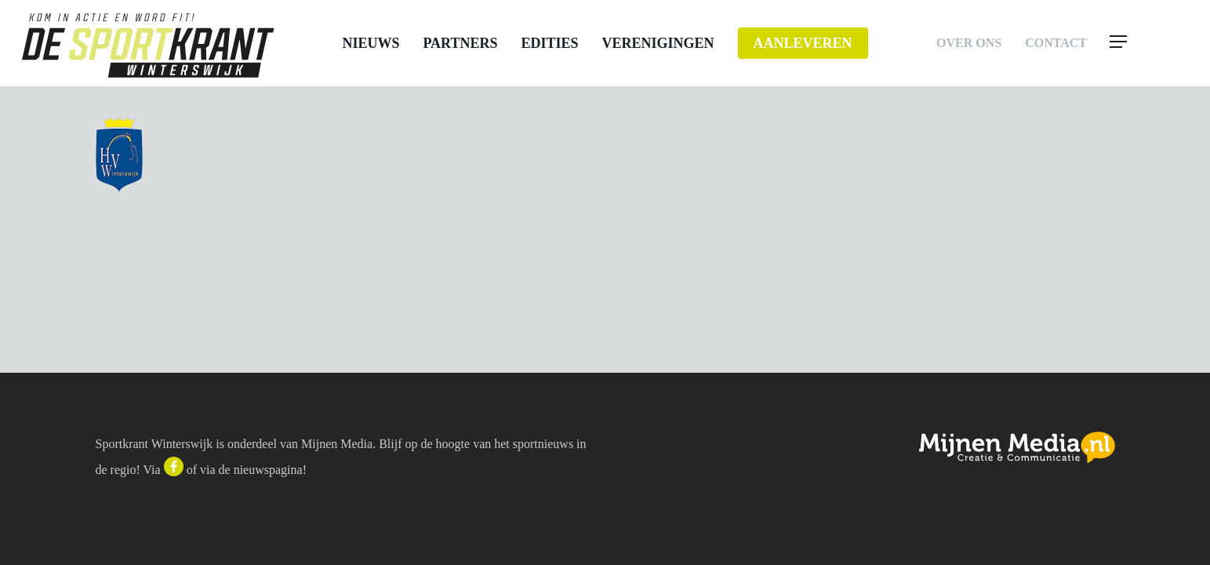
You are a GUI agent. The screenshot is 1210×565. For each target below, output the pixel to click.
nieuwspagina (268, 469)
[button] (1149, 43)
